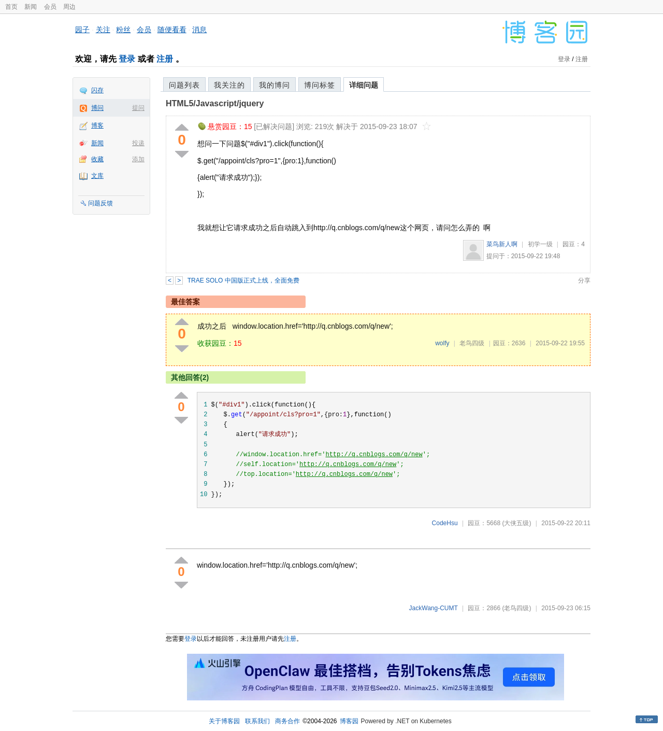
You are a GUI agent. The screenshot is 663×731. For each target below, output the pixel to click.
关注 (103, 29)
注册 (164, 58)
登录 (127, 58)
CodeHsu (445, 523)
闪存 (97, 90)
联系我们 (257, 721)
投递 (138, 143)
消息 (199, 29)
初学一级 (540, 244)
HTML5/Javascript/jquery (215, 103)
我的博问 (274, 85)
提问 (138, 107)
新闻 (30, 6)
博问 (97, 107)
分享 (584, 280)
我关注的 (229, 85)
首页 (11, 6)
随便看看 (171, 29)
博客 (97, 125)
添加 (138, 159)
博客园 (349, 721)
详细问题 (363, 85)
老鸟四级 (471, 343)
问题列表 (184, 85)
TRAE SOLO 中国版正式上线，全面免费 (243, 280)
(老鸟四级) (516, 608)
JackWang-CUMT (433, 608)
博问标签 (319, 85)
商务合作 (287, 721)
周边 (69, 6)
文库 (97, 175)
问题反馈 (100, 203)
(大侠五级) (516, 523)
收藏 (97, 159)
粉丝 (123, 29)
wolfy (442, 343)
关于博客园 (224, 721)
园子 (82, 29)
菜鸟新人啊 (501, 244)
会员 (50, 6)
